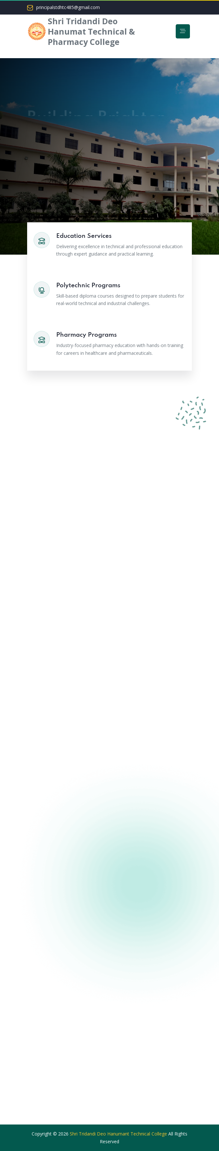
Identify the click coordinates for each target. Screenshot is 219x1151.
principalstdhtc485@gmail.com (68, 7)
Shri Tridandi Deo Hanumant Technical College (118, 1134)
